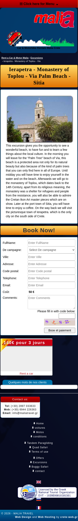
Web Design (23, 517)
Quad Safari (38, 447)
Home (38, 423)
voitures (38, 427)
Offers (38, 458)
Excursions (38, 462)
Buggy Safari (38, 466)
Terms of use (38, 451)
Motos (38, 432)
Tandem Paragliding (38, 443)
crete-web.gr (69, 517)
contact (38, 471)
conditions (39, 436)
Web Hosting (46, 517)
